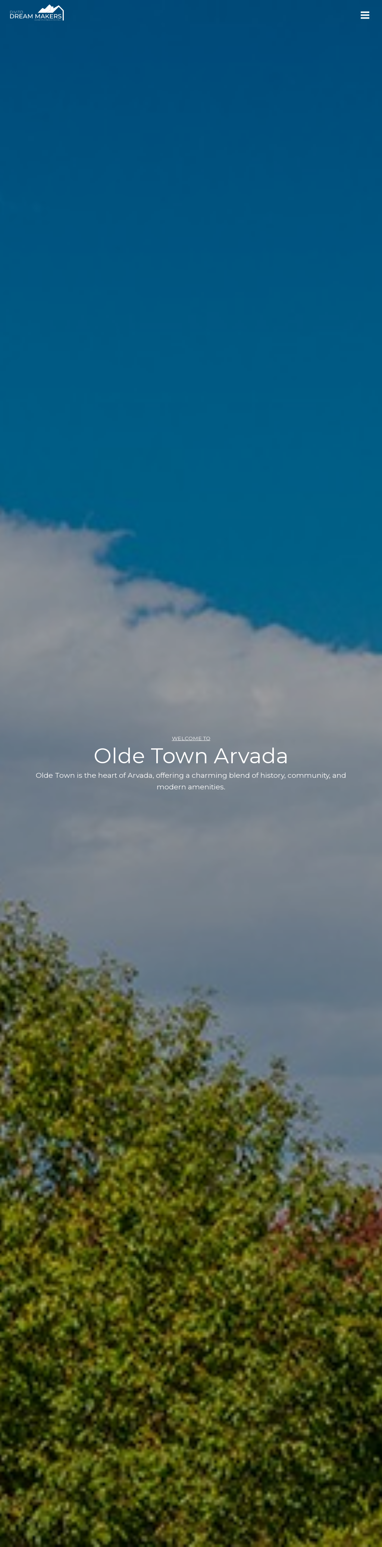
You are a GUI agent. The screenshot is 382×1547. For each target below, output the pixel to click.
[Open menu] (365, 15)
